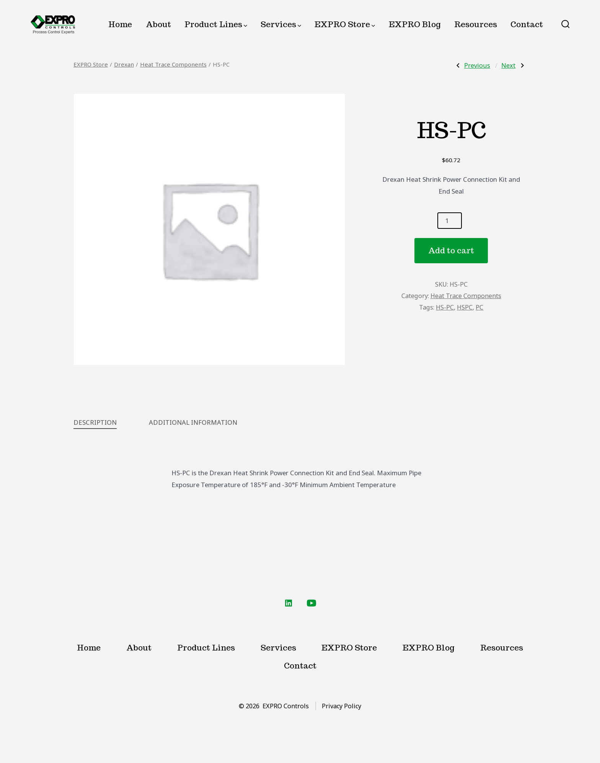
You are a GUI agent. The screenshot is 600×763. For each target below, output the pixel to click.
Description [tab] (95, 422)
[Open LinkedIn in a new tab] (288, 603)
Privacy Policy (341, 706)
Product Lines (215, 24)
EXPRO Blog (415, 24)
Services (281, 24)
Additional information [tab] (193, 422)
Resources (475, 24)
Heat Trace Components (173, 64)
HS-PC (445, 307)
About (158, 24)
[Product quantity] (449, 220)
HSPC (465, 307)
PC (479, 307)
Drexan (124, 64)
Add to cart (451, 250)
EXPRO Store (345, 24)
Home (120, 24)
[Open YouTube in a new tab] (311, 603)
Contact (526, 24)
